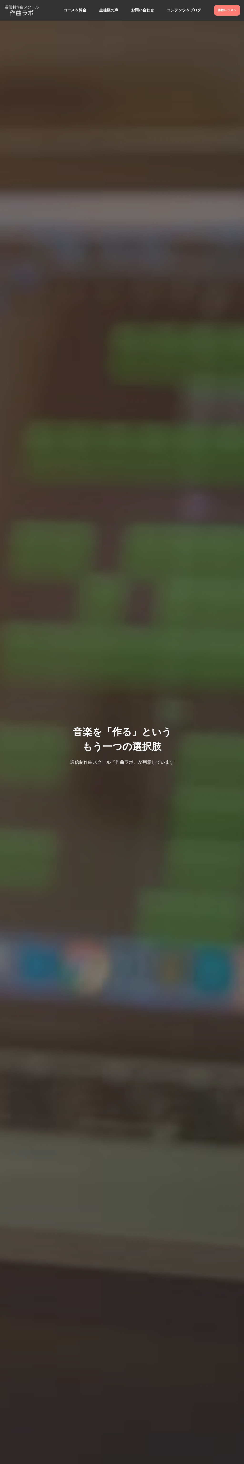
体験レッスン (227, 10)
